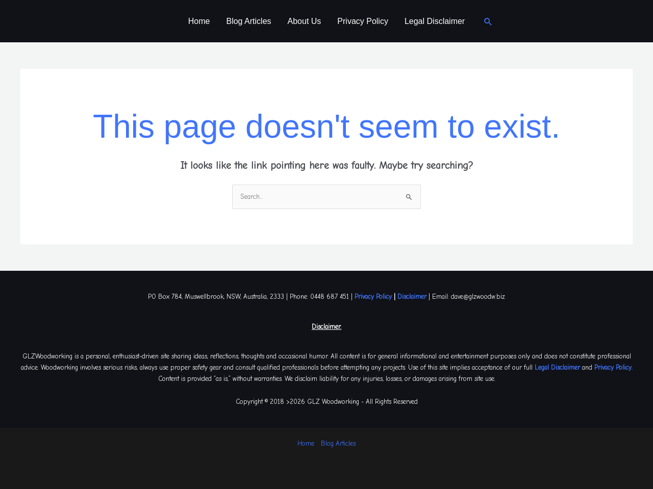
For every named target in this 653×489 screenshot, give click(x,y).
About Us (304, 21)
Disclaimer (411, 296)
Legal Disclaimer (435, 21)
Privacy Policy (362, 21)
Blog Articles (248, 21)
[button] (488, 21)
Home (199, 21)
